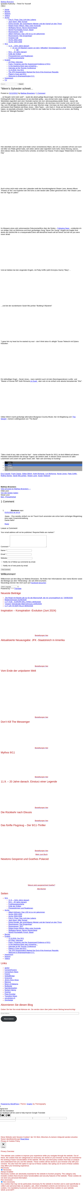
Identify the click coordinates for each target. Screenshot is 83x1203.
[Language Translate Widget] (10, 589)
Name (4, 553)
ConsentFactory (11, 972)
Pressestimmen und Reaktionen (20, 56)
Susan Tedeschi (44, 476)
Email (3, 556)
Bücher (7, 12)
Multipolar (8, 988)
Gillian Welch (27, 474)
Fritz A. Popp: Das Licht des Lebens (22, 20)
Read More (24, 1141)
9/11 (6, 44)
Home (7, 10)
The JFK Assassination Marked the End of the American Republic (33, 72)
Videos (7, 16)
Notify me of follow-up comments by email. (19, 564)
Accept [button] (17, 1141)
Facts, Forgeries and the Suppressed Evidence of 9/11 (29, 64)
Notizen (7, 14)
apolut (7, 970)
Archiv (7, 18)
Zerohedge (9, 1002)
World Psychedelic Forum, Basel (21, 30)
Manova (8, 984)
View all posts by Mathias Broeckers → (16, 489)
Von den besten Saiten (9, 493)
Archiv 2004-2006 (15, 42)
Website (4, 560)
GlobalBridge (10, 978)
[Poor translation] (8, 1117)
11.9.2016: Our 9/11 (16, 70)
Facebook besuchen (38, 585)
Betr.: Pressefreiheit (8, 497)
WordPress (14, 1106)
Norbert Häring (10, 992)
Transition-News (11, 998)
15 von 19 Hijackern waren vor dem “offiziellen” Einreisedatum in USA (39, 48)
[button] (8, 463)
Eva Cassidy (5, 474)
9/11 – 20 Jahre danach (17, 52)
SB (17, 50)
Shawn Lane (32, 476)
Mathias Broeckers (7, 2)
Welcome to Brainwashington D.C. (21, 76)
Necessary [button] (5, 1170)
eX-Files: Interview (15, 62)
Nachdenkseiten (11, 990)
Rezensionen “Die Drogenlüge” (20, 36)
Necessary (7, 1172)
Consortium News (11, 974)
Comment (5, 549)
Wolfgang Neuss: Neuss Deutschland (22, 28)
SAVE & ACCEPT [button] (7, 1192)
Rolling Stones (6, 476)
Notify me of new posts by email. (15, 568)
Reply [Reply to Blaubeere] (7, 524)
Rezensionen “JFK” (15, 32)
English (7, 60)
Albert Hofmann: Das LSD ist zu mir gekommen (26, 34)
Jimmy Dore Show (12, 982)
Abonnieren (9, 1021)
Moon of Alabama (11, 986)
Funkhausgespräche (16, 58)
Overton (8, 994)
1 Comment (40, 93)
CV (6, 80)
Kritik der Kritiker (14, 54)
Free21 (7, 976)
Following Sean (63, 228)
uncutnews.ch (10, 1000)
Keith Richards (38, 474)
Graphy (29, 1106)
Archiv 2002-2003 (15, 40)
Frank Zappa (16, 474)
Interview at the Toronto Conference (22, 68)
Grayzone (8, 980)
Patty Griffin (72, 474)
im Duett (33, 381)
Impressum (9, 78)
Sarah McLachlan (19, 476)
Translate (15, 591)
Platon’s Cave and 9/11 (17, 74)
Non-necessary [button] (6, 1182)
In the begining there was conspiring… (23, 66)
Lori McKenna (50, 474)
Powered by (5, 1106)
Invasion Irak (13, 38)
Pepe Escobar (10, 996)
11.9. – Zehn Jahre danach (18, 46)
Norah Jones (62, 474)
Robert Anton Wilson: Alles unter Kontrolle (24, 26)
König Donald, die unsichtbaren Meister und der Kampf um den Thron (35, 24)
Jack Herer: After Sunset (17, 22)
